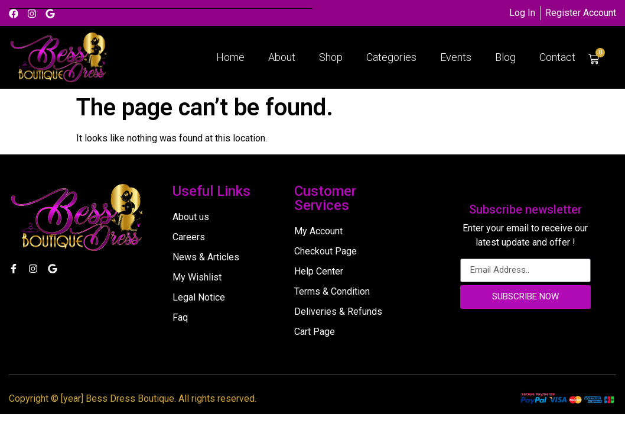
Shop (331, 57)
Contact (557, 57)
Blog (505, 57)
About (281, 57)
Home (230, 57)
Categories (391, 57)
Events (455, 57)
